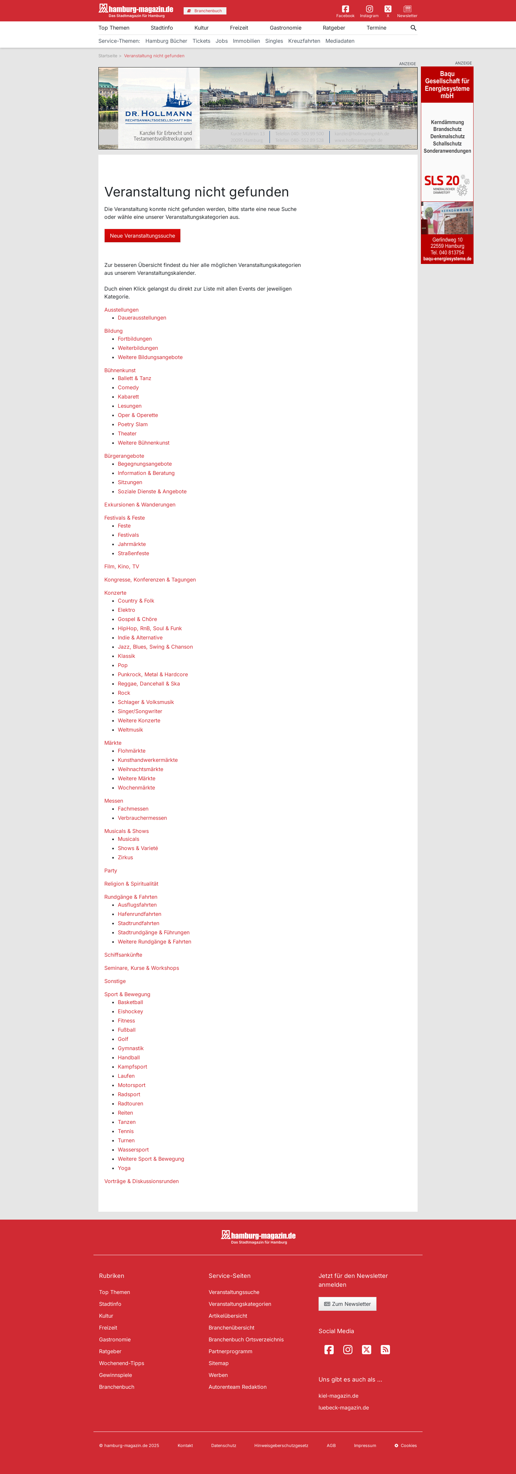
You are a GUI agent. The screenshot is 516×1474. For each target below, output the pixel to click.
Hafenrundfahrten (139, 914)
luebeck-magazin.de (344, 1407)
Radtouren (130, 1103)
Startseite (107, 55)
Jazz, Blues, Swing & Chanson (155, 646)
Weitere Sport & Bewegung (151, 1158)
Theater (127, 433)
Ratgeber (334, 27)
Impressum (365, 1445)
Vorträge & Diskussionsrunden (141, 1181)
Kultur (201, 27)
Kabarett (128, 396)
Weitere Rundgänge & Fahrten (154, 941)
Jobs (222, 41)
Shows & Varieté (138, 848)
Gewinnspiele (115, 1375)
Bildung (113, 330)
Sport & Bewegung (127, 994)
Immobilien (246, 41)
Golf (123, 1039)
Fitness (126, 1020)
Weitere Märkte (136, 778)
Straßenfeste (133, 553)
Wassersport (133, 1149)
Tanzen (127, 1122)
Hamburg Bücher (166, 41)
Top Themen (113, 27)
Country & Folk (136, 600)
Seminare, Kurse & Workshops (141, 968)
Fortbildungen (135, 338)
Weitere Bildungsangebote (150, 357)
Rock (124, 692)
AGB (331, 1445)
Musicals (128, 839)
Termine (376, 27)
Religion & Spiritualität (131, 883)
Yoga (124, 1168)
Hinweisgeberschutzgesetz (281, 1445)
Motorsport (131, 1085)
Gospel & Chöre (137, 619)
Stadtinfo (162, 27)
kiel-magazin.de (338, 1395)
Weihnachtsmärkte (140, 769)
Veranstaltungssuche (234, 1292)
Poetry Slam (133, 424)
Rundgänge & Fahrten (130, 896)
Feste (124, 525)
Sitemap (219, 1363)
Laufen (126, 1076)
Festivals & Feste (124, 517)
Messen (113, 800)
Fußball (127, 1029)
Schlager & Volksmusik (146, 702)
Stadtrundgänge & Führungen (154, 932)
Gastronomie (285, 27)
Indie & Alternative (140, 637)
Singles (274, 41)
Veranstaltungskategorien (240, 1304)
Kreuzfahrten (304, 41)
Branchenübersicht (231, 1327)
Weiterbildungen (138, 348)
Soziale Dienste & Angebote (152, 491)
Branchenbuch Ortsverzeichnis (246, 1339)
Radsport (129, 1094)
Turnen (126, 1140)
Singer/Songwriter (140, 711)
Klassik (126, 656)
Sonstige (115, 981)
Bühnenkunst (120, 370)
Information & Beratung (146, 473)
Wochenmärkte (136, 787)
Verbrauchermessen (142, 818)
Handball (129, 1057)
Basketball (130, 1002)
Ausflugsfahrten (137, 904)
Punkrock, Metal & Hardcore (153, 674)
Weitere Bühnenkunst (143, 442)
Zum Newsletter (347, 1304)
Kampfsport (132, 1066)
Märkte (112, 742)
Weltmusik (130, 729)
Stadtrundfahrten (138, 923)
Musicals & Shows (126, 831)
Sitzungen (130, 482)
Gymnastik (131, 1048)
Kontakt (185, 1445)
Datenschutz (223, 1445)
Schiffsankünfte (123, 954)
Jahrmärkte (132, 544)
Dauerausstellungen (142, 317)
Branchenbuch (116, 1386)
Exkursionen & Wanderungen (139, 504)
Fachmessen (133, 808)
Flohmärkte (131, 750)
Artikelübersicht (228, 1315)
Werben (218, 1375)
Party (110, 870)
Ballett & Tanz (134, 378)
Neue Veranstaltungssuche (142, 235)
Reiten (125, 1112)
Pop (123, 665)
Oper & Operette (138, 415)
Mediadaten (339, 41)
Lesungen (130, 405)
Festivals (128, 534)
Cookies (406, 1445)
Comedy (128, 387)
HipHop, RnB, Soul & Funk (150, 628)
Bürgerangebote (124, 456)
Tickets (201, 41)
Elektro (126, 610)
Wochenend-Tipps (121, 1363)
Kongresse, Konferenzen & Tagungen (150, 579)
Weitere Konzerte (139, 720)
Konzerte (115, 592)
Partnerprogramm (230, 1351)
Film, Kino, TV (121, 566)
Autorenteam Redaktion (238, 1386)
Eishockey (130, 1011)
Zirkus (125, 857)
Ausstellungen (121, 309)
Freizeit (239, 27)
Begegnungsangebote (145, 463)
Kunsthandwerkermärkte (148, 760)
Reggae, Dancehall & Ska (149, 683)
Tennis (126, 1131)
